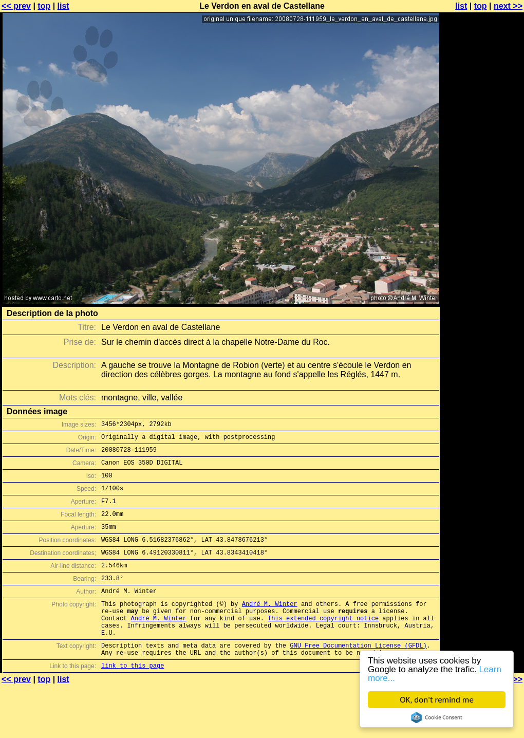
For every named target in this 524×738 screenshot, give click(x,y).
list (63, 6)
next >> (508, 6)
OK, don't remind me (437, 699)
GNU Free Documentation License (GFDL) (358, 676)
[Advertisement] (482, 132)
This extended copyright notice (323, 644)
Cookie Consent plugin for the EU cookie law (436, 717)
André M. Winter (269, 626)
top (44, 6)
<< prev (16, 6)
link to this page (132, 699)
